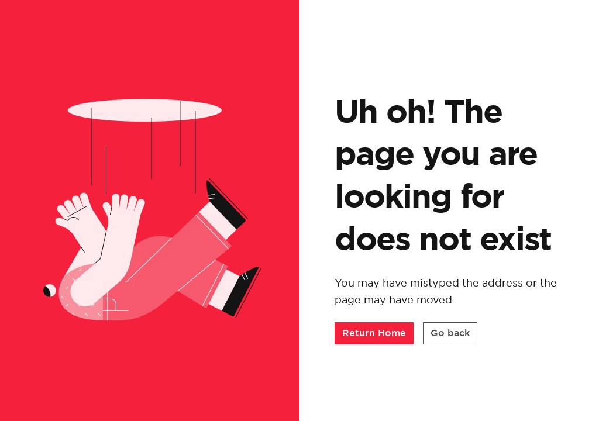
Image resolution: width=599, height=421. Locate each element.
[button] (374, 333)
